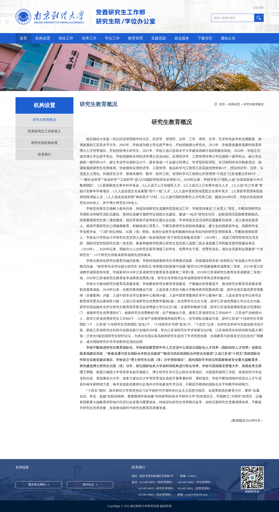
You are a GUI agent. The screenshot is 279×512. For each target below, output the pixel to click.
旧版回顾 (258, 7)
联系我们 (44, 154)
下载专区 (205, 38)
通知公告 (228, 38)
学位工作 (112, 38)
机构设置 (42, 38)
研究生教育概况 (44, 119)
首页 (23, 38)
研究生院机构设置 (44, 143)
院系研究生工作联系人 (44, 131)
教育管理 (135, 38)
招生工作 (66, 38)
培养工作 (89, 38)
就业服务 (181, 38)
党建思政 (158, 38)
